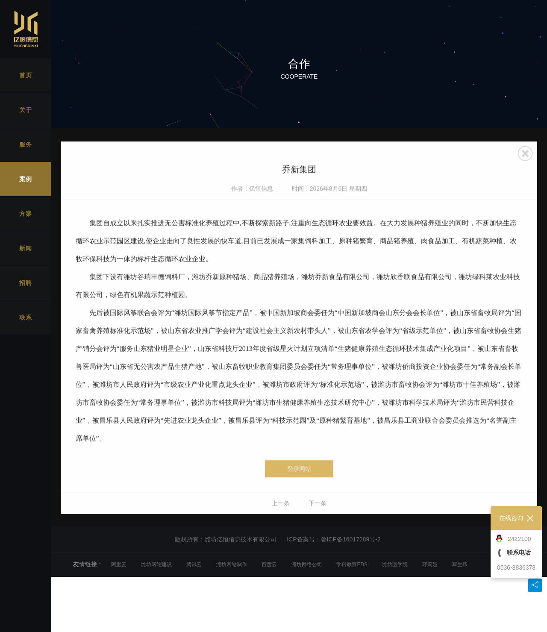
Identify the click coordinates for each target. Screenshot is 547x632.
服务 (25, 144)
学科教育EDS (352, 564)
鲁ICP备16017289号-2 (351, 539)
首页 (25, 75)
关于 (25, 109)
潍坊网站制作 (231, 564)
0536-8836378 (516, 567)
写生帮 (460, 564)
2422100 (519, 538)
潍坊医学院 (395, 564)
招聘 (25, 282)
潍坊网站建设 (156, 564)
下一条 (317, 514)
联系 (25, 317)
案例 (25, 179)
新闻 (25, 248)
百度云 (269, 564)
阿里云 (118, 564)
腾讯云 (194, 564)
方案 (25, 213)
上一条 (281, 514)
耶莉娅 (430, 564)
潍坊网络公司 (306, 564)
